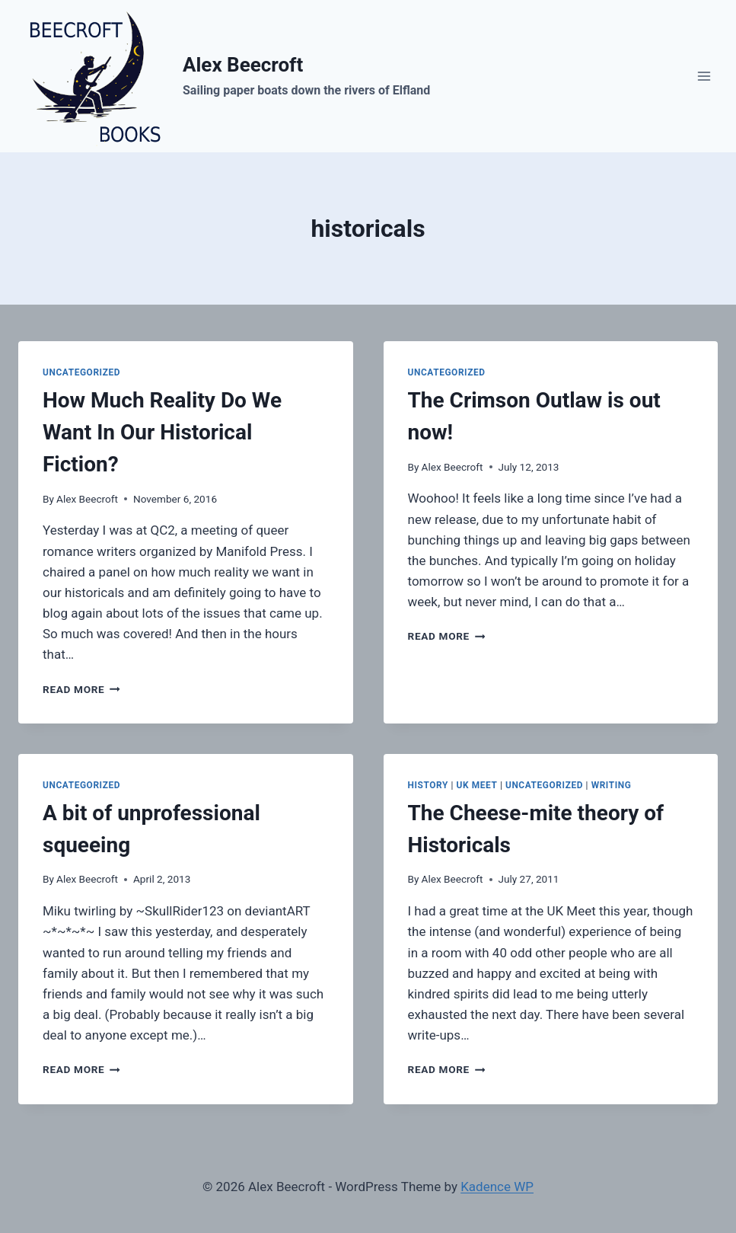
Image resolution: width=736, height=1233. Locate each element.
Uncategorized (81, 372)
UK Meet (477, 785)
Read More (81, 689)
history (428, 785)
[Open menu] (704, 76)
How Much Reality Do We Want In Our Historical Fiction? (162, 432)
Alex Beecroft (87, 499)
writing (611, 785)
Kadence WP (497, 1186)
